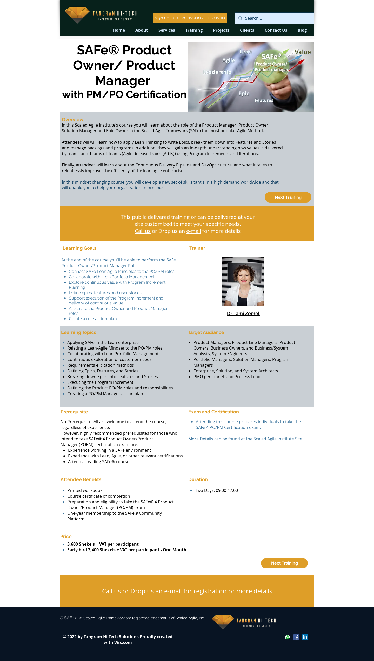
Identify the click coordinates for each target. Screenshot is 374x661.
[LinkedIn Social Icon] (305, 637)
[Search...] (274, 18)
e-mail (193, 230)
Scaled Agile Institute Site (277, 439)
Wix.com (123, 642)
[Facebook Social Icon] (296, 637)
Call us (143, 230)
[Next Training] (288, 197)
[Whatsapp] (287, 637)
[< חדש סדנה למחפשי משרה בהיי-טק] (190, 18)
